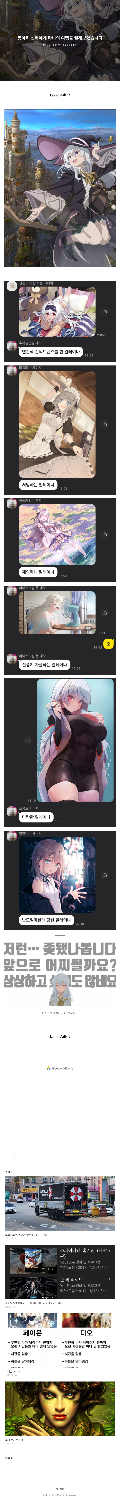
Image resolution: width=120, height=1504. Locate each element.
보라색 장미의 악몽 (16, 6)
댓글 (8, 1458)
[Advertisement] (60, 1068)
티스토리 (60, 1489)
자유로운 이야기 (69, 45)
